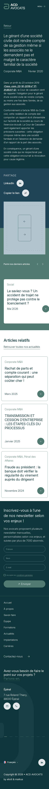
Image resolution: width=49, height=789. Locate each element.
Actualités (9, 633)
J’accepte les (19, 575)
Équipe (7, 621)
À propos (9, 608)
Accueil (7, 602)
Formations (9, 627)
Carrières (8, 646)
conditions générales (25, 575)
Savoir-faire (10, 615)
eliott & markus (15, 779)
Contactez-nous (17, 656)
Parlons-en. (12, 678)
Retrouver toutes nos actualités (22, 346)
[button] (37, 264)
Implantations (11, 639)
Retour (7, 25)
